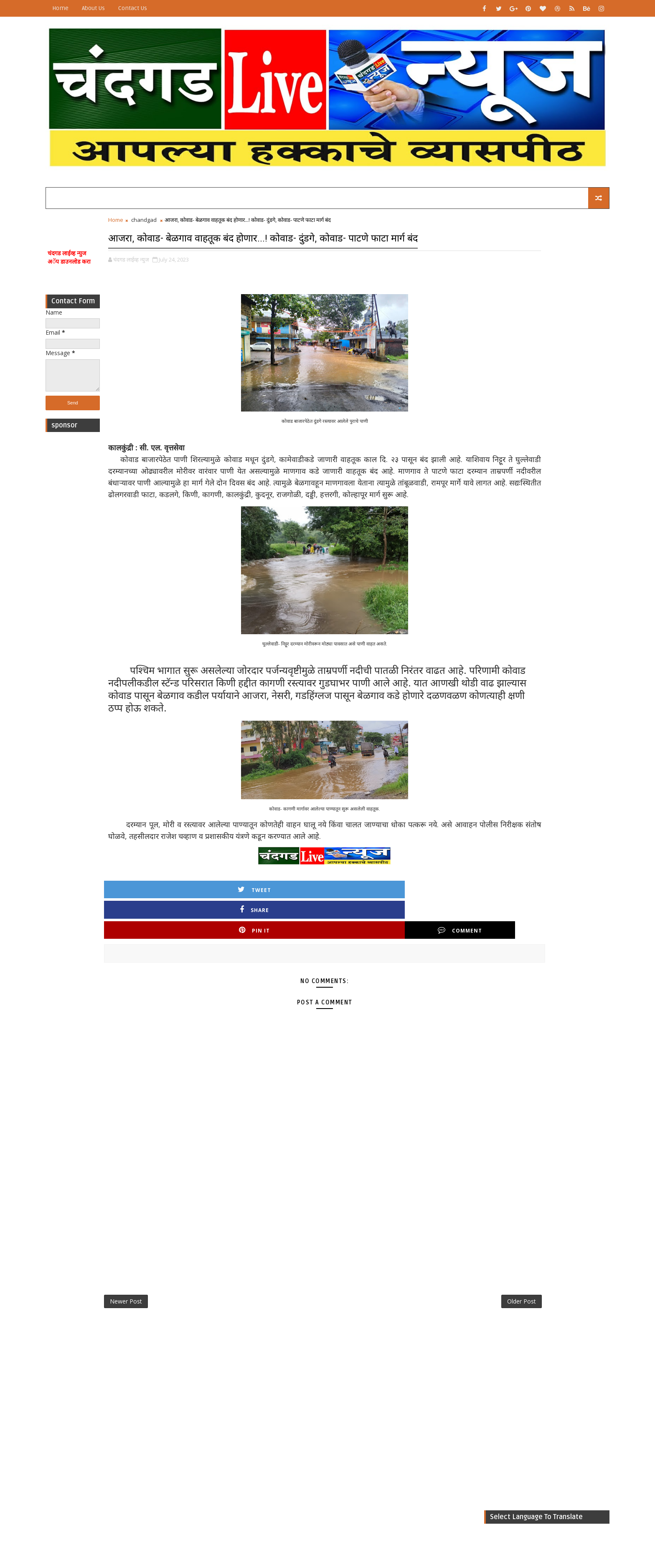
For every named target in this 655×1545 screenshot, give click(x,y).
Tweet (184, 941)
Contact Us (176, 8)
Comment (398, 941)
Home (104, 8)
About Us (137, 8)
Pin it (326, 941)
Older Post (410, 1316)
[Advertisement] (116, 549)
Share (255, 941)
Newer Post (170, 1316)
